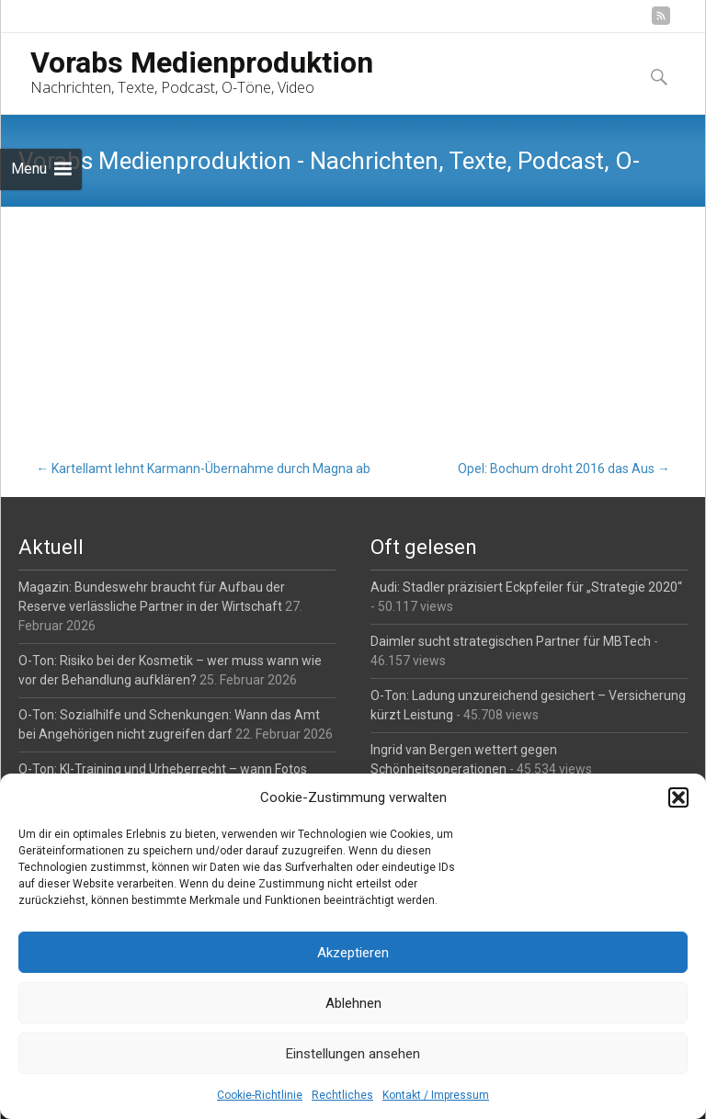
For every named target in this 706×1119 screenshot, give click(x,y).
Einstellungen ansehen (353, 1054)
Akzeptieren (353, 952)
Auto (147, 287)
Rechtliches (342, 1095)
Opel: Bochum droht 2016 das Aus (564, 468)
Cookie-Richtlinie (259, 1095)
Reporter (212, 287)
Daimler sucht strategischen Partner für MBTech (510, 641)
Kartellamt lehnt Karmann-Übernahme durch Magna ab (203, 468)
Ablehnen (353, 1003)
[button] (678, 797)
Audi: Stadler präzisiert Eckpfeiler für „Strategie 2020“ (526, 587)
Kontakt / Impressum (435, 1095)
